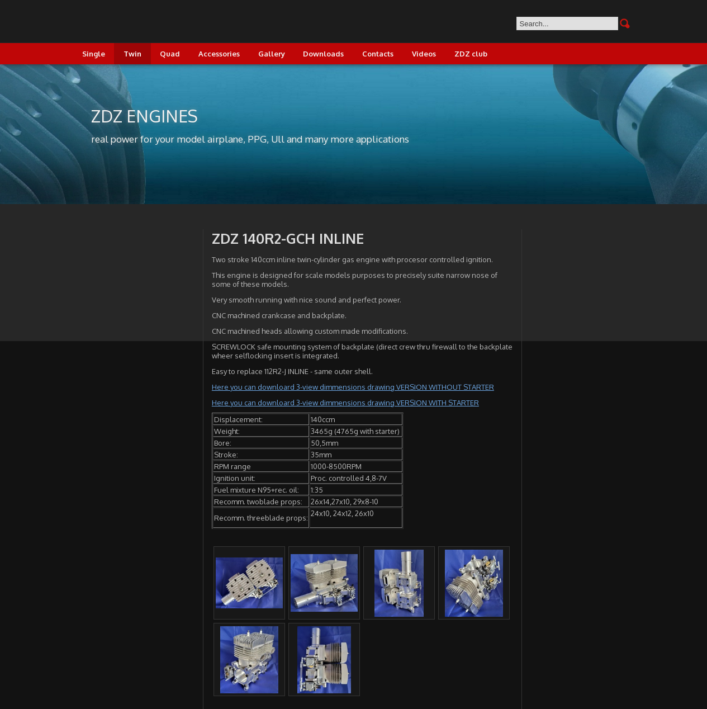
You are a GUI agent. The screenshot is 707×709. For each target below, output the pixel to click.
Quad (170, 53)
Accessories (219, 53)
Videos (424, 53)
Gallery (271, 53)
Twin (132, 53)
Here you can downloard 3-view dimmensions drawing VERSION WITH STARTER (345, 402)
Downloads (323, 53)
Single (93, 53)
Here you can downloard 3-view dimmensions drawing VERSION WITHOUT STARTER (353, 386)
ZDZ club (470, 53)
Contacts (377, 53)
